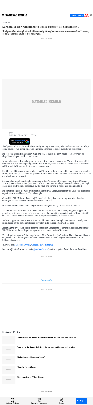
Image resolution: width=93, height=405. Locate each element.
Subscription (77, 15)
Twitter (27, 245)
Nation (6, 23)
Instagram (49, 245)
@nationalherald (40, 249)
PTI (11, 133)
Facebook (18, 245)
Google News (37, 245)
